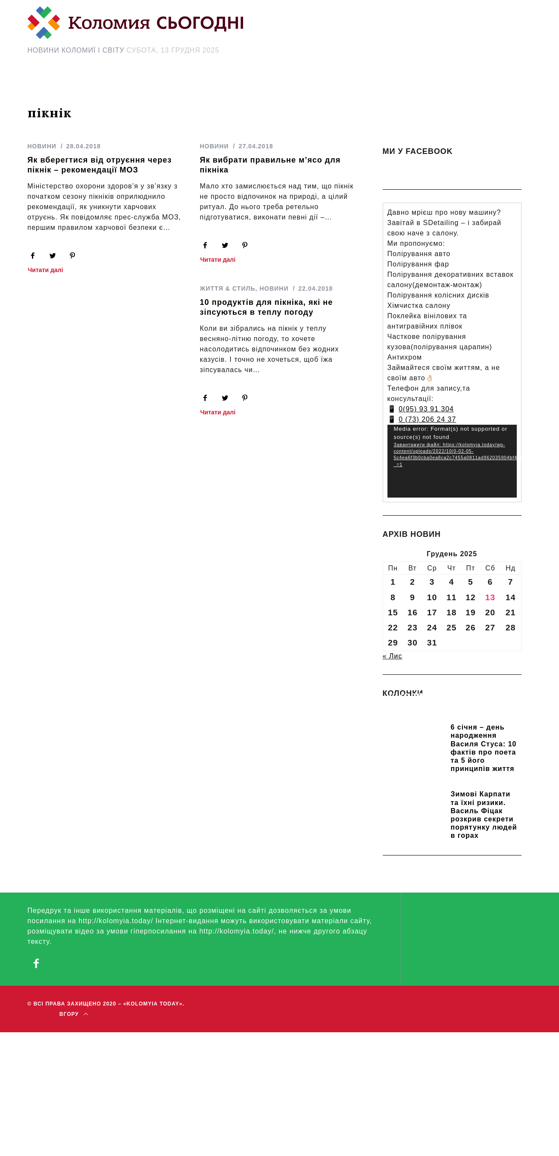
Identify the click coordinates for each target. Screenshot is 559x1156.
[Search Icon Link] (356, 84)
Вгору (73, 1014)
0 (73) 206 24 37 (427, 419)
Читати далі (45, 270)
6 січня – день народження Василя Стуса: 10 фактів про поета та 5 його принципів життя (484, 748)
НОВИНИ (42, 146)
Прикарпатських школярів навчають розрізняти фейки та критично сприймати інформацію (446, 707)
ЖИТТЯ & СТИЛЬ (223, 289)
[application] (452, 461)
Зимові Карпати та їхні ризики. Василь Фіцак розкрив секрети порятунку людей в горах (484, 814)
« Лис (393, 656)
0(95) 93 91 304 (426, 409)
